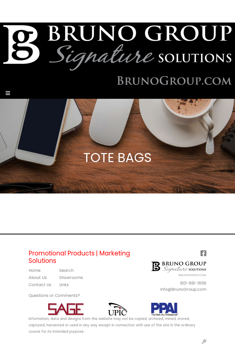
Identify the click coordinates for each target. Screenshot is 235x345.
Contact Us (40, 285)
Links (64, 285)
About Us (38, 278)
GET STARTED (62, 17)
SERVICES (55, 5)
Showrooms (71, 278)
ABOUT (27, 5)
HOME (11, 5)
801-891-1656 (193, 283)
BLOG (39, 17)
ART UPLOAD (17, 17)
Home (35, 270)
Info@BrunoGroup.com (183, 289)
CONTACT (87, 5)
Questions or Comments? (54, 295)
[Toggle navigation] (8, 93)
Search (130, 5)
